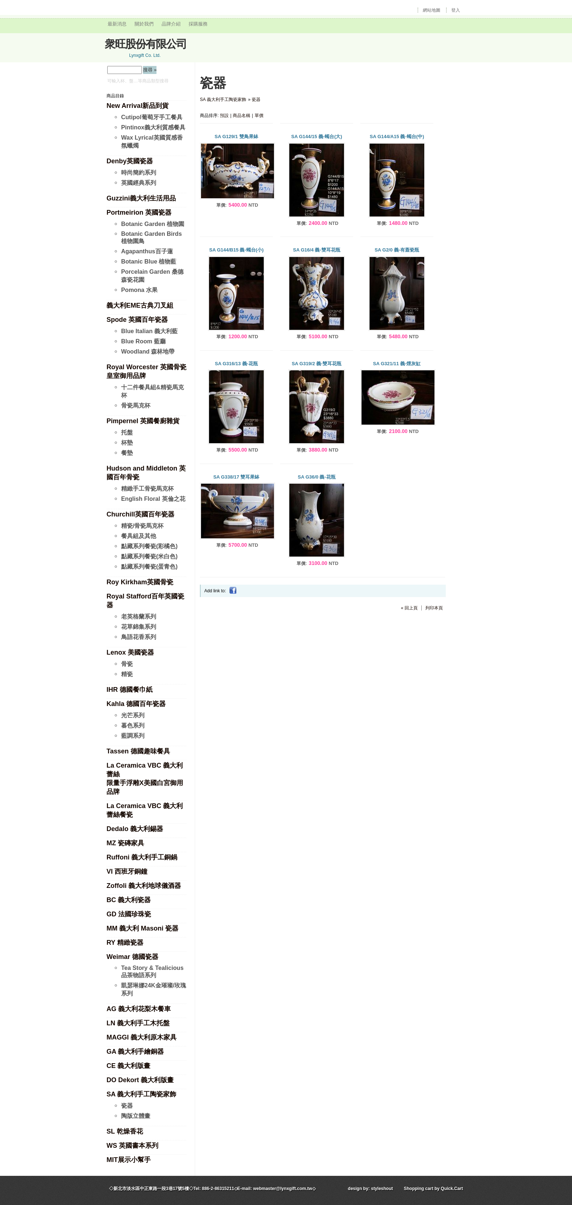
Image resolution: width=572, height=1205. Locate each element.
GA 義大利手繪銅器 (135, 1051)
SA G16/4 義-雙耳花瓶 (316, 250)
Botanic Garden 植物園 (152, 224)
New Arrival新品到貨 (138, 105)
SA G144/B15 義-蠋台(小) (236, 250)
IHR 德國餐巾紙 (129, 689)
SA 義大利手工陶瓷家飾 (141, 1094)
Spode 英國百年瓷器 (137, 319)
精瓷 (127, 674)
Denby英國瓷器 (130, 161)
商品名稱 (241, 115)
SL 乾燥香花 (125, 1131)
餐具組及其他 (138, 536)
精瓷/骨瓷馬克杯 (142, 525)
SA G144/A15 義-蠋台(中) (397, 136)
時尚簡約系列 (138, 172)
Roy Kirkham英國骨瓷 (140, 582)
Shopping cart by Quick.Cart (433, 1188)
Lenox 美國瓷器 (130, 652)
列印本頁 (434, 608)
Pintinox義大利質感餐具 (153, 127)
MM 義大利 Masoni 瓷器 (142, 928)
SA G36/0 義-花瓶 (316, 477)
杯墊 (127, 442)
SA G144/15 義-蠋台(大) (316, 136)
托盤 (127, 432)
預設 (224, 115)
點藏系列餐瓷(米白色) (149, 556)
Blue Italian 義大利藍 (149, 331)
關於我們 (144, 24)
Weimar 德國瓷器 (132, 956)
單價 (259, 115)
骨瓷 (127, 663)
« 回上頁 (409, 608)
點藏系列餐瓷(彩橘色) (149, 546)
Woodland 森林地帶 (147, 351)
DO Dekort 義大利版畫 (140, 1080)
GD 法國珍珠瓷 (129, 914)
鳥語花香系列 (138, 636)
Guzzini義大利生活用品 (141, 198)
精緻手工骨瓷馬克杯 (147, 488)
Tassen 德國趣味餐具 (138, 751)
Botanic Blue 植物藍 (148, 261)
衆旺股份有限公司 (145, 44)
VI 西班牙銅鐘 (127, 871)
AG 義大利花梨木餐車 (139, 1009)
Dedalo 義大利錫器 (135, 828)
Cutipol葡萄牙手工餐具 (151, 117)
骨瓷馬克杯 (135, 405)
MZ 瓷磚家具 (125, 843)
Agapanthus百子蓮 (147, 251)
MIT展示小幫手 (129, 1159)
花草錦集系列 (138, 626)
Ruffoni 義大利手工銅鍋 (142, 857)
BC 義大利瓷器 (129, 900)
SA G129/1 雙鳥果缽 (236, 136)
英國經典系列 (138, 182)
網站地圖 (431, 10)
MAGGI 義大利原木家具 (142, 1037)
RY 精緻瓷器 (125, 942)
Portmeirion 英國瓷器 (139, 212)
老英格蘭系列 (138, 616)
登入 (455, 10)
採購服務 (198, 24)
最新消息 (117, 24)
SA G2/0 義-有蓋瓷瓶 (397, 250)
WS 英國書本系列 (132, 1145)
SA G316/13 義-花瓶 (236, 363)
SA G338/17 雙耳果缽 (236, 477)
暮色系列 (132, 725)
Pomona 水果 (139, 289)
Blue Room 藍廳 (143, 341)
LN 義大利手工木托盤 (138, 1023)
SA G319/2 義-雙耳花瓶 (317, 363)
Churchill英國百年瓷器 (140, 514)
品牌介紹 (171, 24)
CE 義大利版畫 (128, 1065)
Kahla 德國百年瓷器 (136, 703)
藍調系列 (132, 735)
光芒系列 (132, 715)
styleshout (382, 1188)
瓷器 (127, 1105)
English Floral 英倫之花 (153, 498)
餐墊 (127, 452)
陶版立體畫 (135, 1115)
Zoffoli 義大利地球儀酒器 (144, 885)
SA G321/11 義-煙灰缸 (397, 363)
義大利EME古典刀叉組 (140, 305)
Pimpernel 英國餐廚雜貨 (143, 421)
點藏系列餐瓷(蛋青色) (149, 566)
